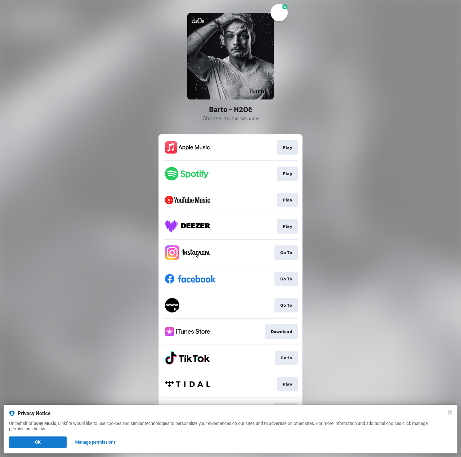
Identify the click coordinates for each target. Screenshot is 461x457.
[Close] (450, 412)
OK (38, 442)
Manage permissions (95, 442)
